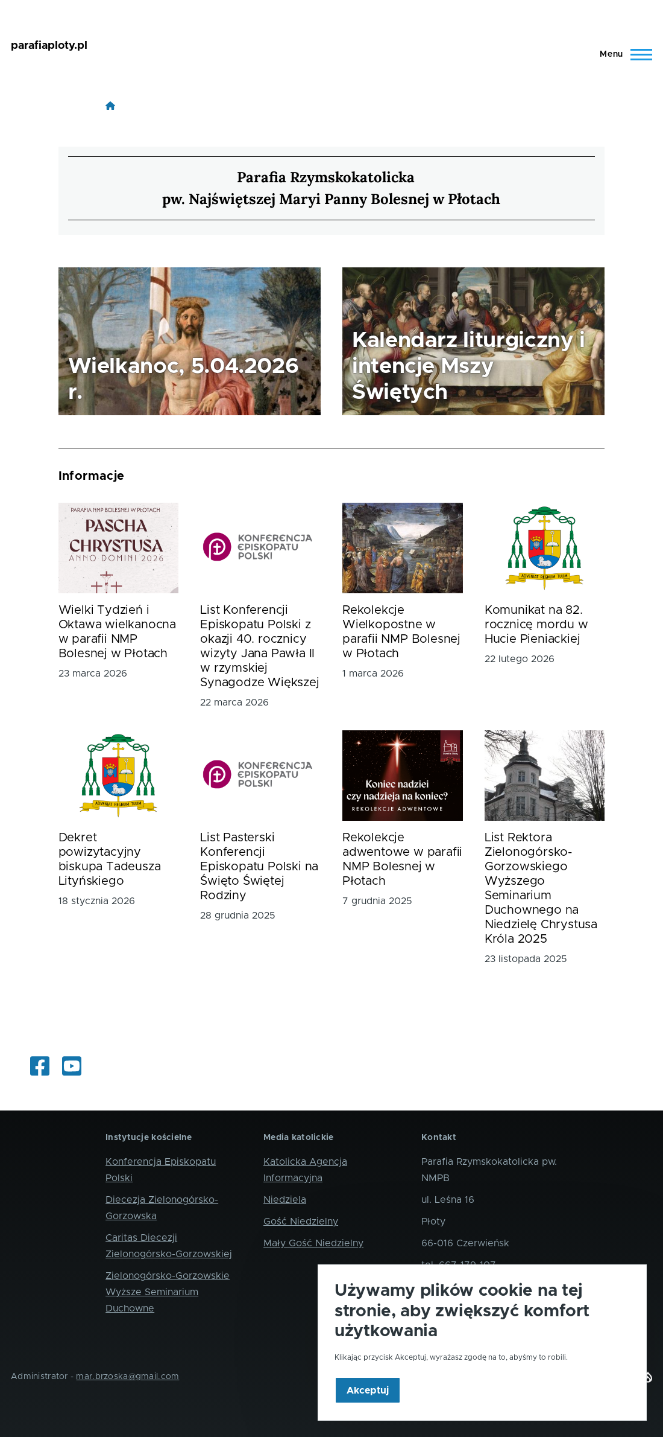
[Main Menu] (622, 54)
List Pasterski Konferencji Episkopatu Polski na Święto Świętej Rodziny (259, 867)
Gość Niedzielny (300, 1221)
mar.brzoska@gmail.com (127, 1376)
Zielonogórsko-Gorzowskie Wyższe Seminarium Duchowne (167, 1292)
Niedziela (284, 1200)
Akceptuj (368, 1403)
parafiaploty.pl (49, 45)
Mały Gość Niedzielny (313, 1243)
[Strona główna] (110, 105)
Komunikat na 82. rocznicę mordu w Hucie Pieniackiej (536, 624)
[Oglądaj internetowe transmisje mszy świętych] (71, 1067)
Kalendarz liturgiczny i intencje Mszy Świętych (468, 366)
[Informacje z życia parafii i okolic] (39, 1067)
